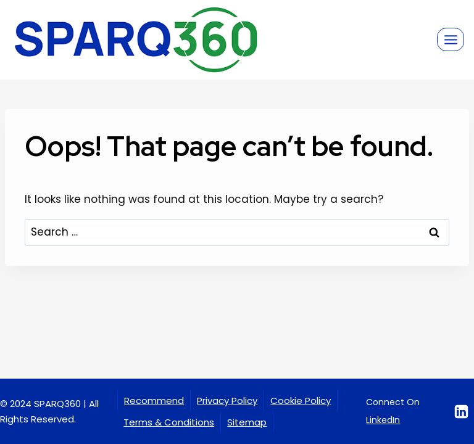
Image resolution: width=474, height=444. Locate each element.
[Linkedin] (461, 411)
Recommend (154, 400)
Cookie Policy (300, 400)
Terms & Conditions (168, 422)
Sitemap (247, 422)
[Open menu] (450, 39)
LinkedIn (383, 420)
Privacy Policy (227, 400)
